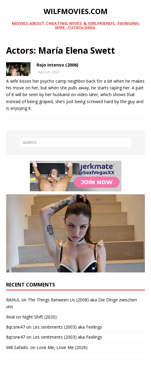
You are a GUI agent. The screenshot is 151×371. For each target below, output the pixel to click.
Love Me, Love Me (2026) (62, 347)
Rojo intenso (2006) (57, 65)
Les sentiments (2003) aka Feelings (67, 327)
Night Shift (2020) (39, 317)
